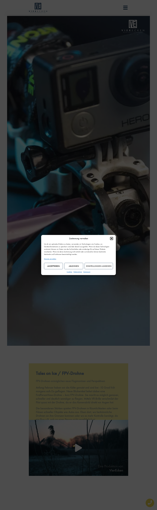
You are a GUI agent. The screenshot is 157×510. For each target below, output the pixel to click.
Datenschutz (78, 272)
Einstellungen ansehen (98, 266)
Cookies (69, 272)
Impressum (86, 272)
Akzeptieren (53, 266)
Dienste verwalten (50, 259)
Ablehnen (74, 266)
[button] (111, 238)
